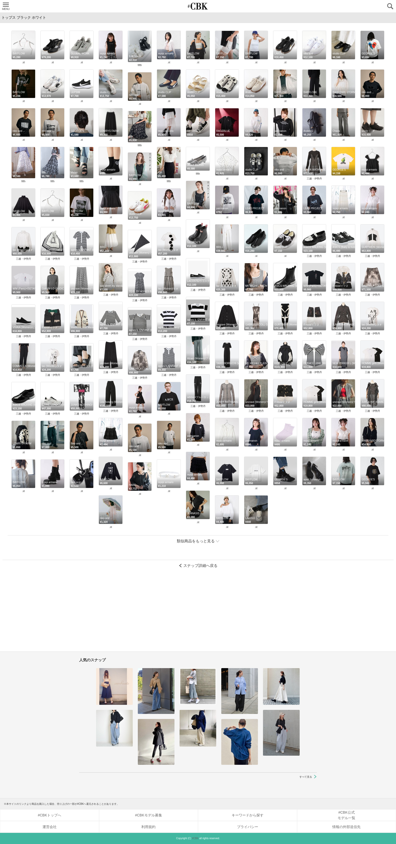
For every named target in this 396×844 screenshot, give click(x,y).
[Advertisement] (198, 612)
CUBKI (198, 6)
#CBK (195, 838)
